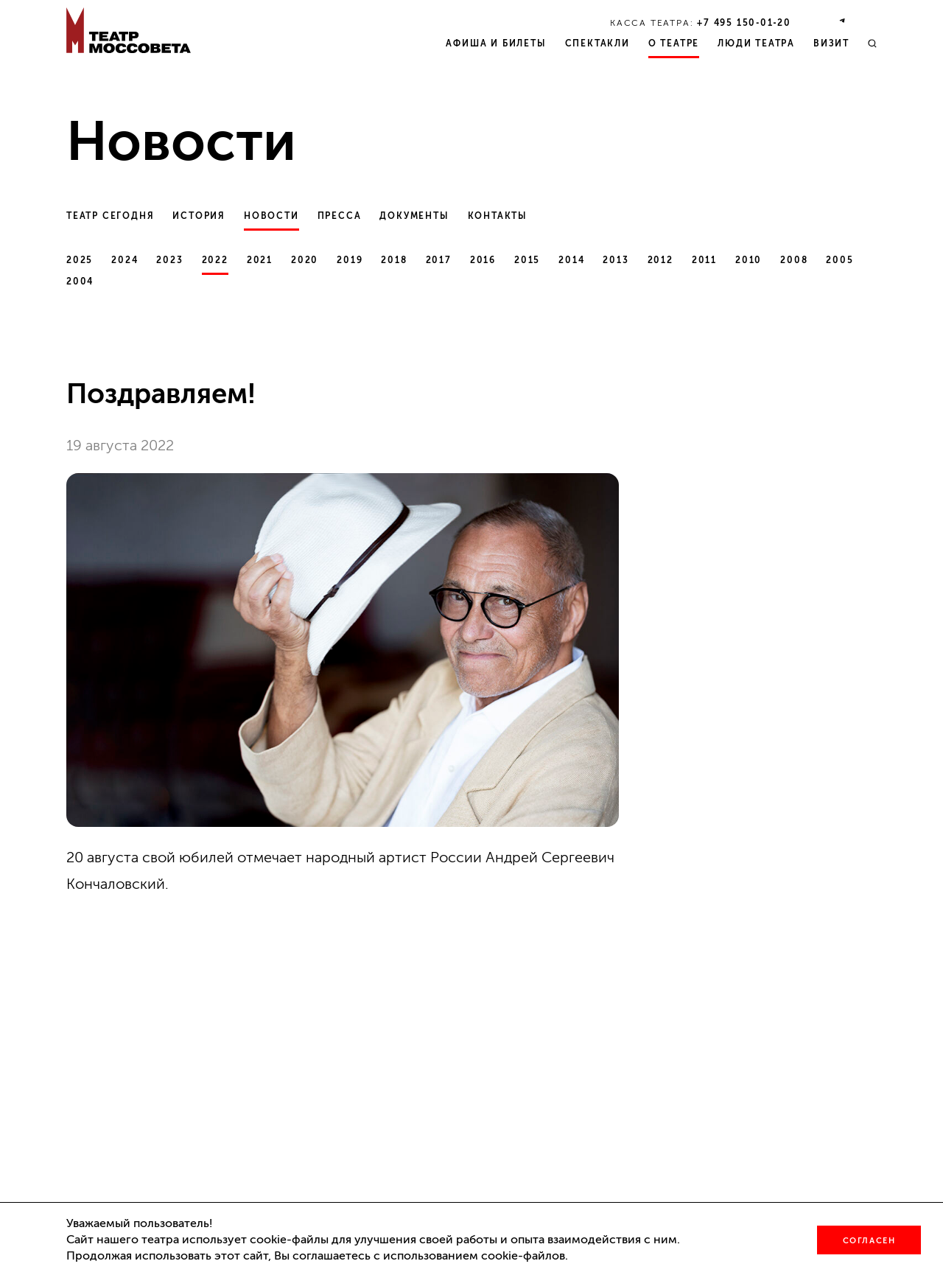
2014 (571, 260)
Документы (414, 216)
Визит (831, 43)
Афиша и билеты (496, 43)
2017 (439, 260)
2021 (260, 260)
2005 (839, 260)
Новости (271, 216)
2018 (394, 260)
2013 (615, 260)
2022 (215, 260)
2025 (79, 260)
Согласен (869, 1241)
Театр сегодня (110, 216)
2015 (527, 260)
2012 (660, 260)
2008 (793, 260)
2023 (169, 260)
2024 (124, 260)
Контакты (497, 216)
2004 (80, 281)
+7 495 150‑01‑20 (744, 23)
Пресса (340, 216)
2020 (304, 260)
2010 (748, 260)
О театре (673, 43)
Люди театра (756, 43)
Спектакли (597, 43)
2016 (483, 260)
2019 (349, 260)
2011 (704, 260)
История (198, 216)
